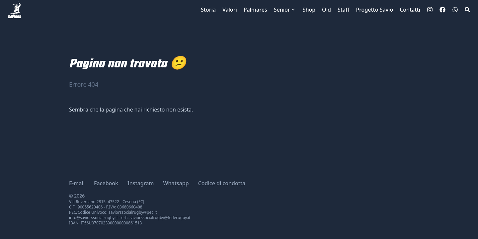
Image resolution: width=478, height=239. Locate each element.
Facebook (106, 183)
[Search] (467, 9)
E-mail (77, 183)
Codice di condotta (222, 183)
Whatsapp (176, 183)
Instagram (140, 183)
